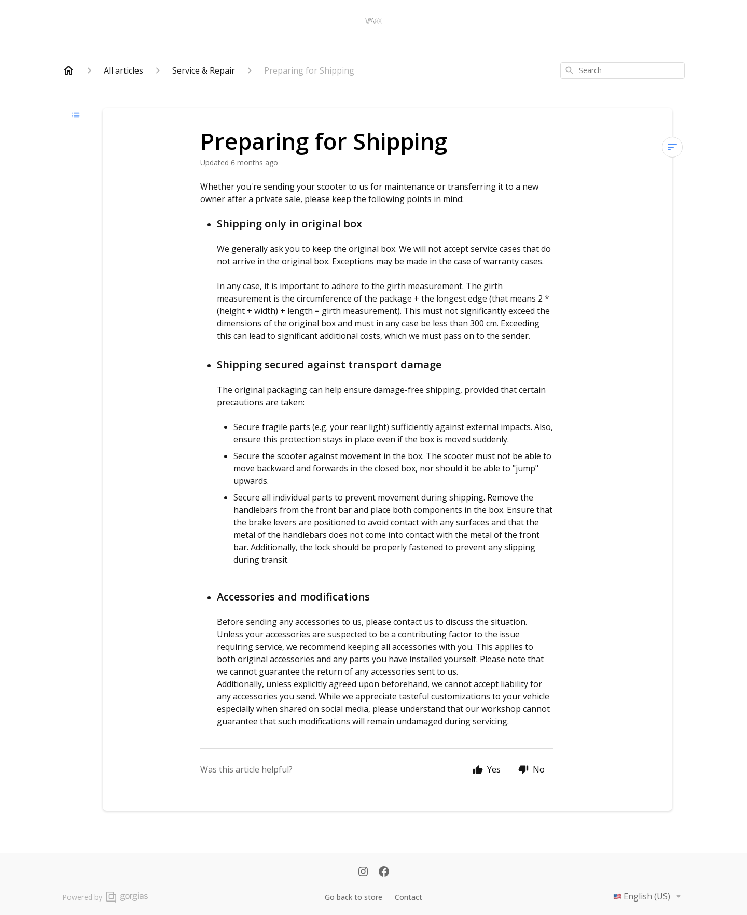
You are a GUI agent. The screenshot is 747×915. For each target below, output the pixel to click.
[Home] (68, 70)
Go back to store (353, 897)
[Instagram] (363, 872)
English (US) (649, 896)
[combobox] (622, 70)
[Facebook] (384, 872)
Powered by (105, 897)
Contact (408, 897)
